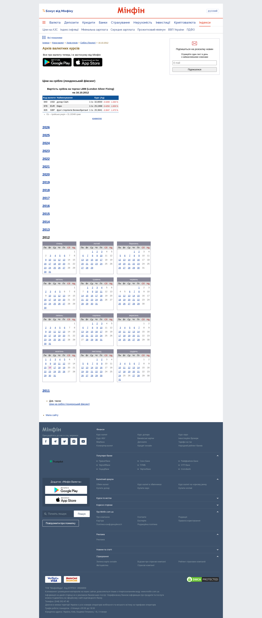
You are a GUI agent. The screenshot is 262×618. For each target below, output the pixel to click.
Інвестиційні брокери (188, 438)
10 (50, 260)
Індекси (205, 22)
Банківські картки (146, 438)
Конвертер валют (104, 446)
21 (87, 264)
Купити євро (143, 488)
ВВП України (176, 29)
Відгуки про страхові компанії (152, 562)
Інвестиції (163, 22)
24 (50, 268)
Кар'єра (100, 521)
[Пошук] (82, 514)
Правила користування (189, 521)
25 (54, 268)
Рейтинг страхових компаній (192, 562)
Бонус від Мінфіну (59, 11)
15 (92, 260)
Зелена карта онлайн (106, 562)
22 (92, 264)
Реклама (100, 539)
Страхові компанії (146, 565)
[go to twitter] (64, 441)
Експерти (142, 521)
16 (45, 264)
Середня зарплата (123, 29)
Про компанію (103, 517)
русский (212, 11)
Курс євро (183, 435)
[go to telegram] (55, 441)
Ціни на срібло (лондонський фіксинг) (69, 404)
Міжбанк (100, 442)
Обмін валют (102, 484)
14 (87, 260)
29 (92, 268)
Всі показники (54, 37)
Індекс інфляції (69, 29)
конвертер (97, 118)
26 (59, 268)
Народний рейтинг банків (190, 446)
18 (54, 264)
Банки (103, 22)
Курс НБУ (100, 438)
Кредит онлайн (145, 446)
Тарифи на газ (185, 442)
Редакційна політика (147, 524)
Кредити (88, 22)
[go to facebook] (45, 441)
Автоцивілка (102, 565)
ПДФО (191, 29)
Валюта (54, 22)
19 (59, 264)
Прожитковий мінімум (151, 29)
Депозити (71, 22)
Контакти (142, 517)
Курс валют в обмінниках (150, 484)
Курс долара (144, 435)
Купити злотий (185, 488)
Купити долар (102, 488)
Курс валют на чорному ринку (192, 484)
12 (59, 260)
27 (64, 268)
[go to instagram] (74, 441)
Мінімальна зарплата (94, 29)
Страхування (120, 22)
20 (64, 264)
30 (45, 272)
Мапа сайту (52, 415)
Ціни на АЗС (50, 29)
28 (87, 268)
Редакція (182, 517)
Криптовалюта (184, 22)
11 (54, 260)
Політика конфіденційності (109, 524)
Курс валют (101, 435)
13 (64, 260)
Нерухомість (142, 22)
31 (50, 272)
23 (45, 268)
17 (50, 264)
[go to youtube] (83, 441)
